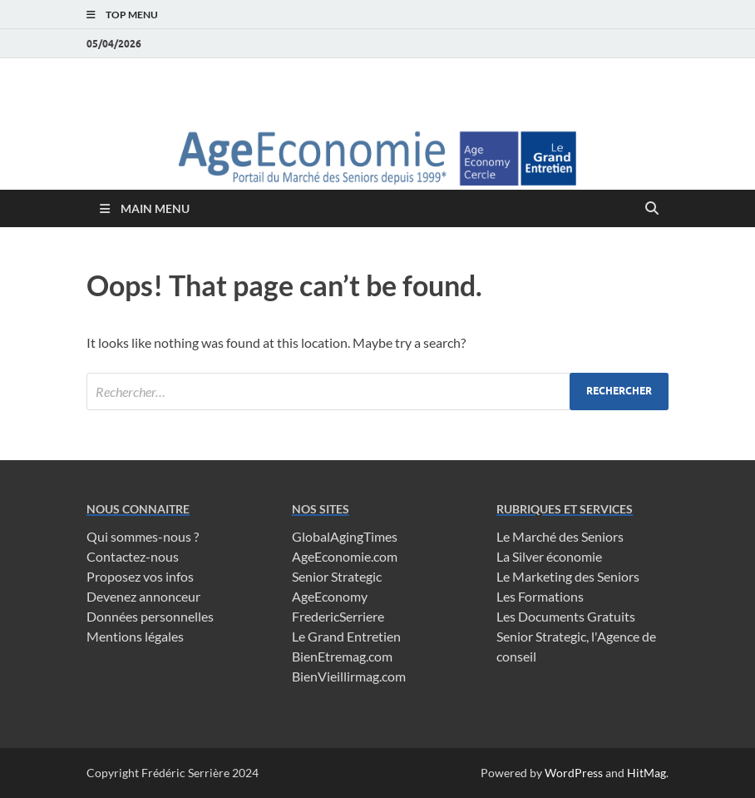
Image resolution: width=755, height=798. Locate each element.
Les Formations (540, 596)
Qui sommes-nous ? (142, 536)
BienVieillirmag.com (349, 676)
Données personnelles (150, 616)
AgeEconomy (330, 596)
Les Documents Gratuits (565, 616)
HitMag (646, 773)
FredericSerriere (338, 616)
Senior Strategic (337, 576)
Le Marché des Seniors (560, 536)
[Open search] (651, 209)
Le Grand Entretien (346, 636)
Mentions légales (135, 636)
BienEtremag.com (342, 656)
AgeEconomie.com (344, 556)
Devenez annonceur (143, 596)
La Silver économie (549, 556)
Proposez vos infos (140, 576)
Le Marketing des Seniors (567, 576)
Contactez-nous (132, 556)
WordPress (574, 773)
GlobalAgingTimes (344, 536)
